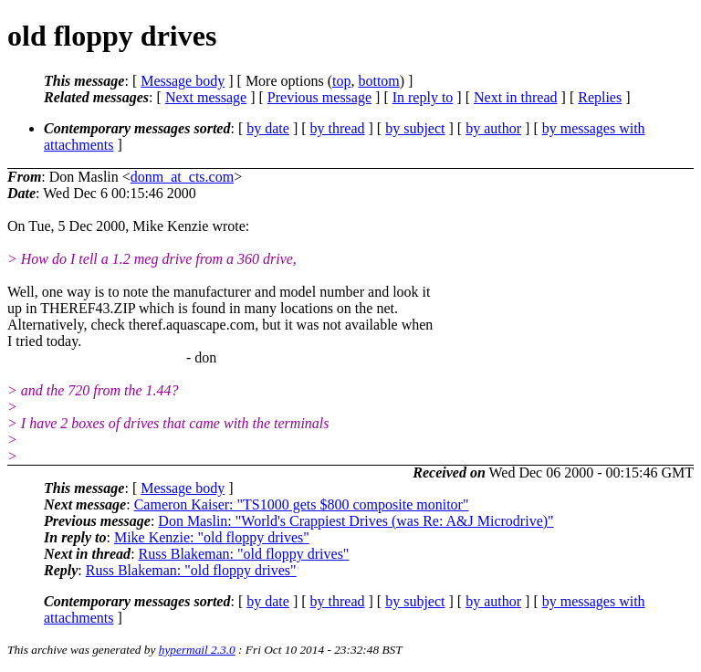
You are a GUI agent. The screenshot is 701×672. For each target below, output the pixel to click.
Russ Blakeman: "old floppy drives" (244, 554)
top (341, 81)
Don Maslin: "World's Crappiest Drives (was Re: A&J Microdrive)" (355, 521)
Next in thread (516, 97)
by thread (337, 128)
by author (493, 128)
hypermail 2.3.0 (197, 649)
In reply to (423, 97)
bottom (378, 81)
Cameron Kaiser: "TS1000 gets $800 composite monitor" (301, 504)
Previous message (319, 97)
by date (267, 128)
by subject (415, 128)
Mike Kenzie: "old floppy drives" (211, 537)
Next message (205, 97)
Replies (600, 97)
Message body (183, 81)
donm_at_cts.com (182, 176)
